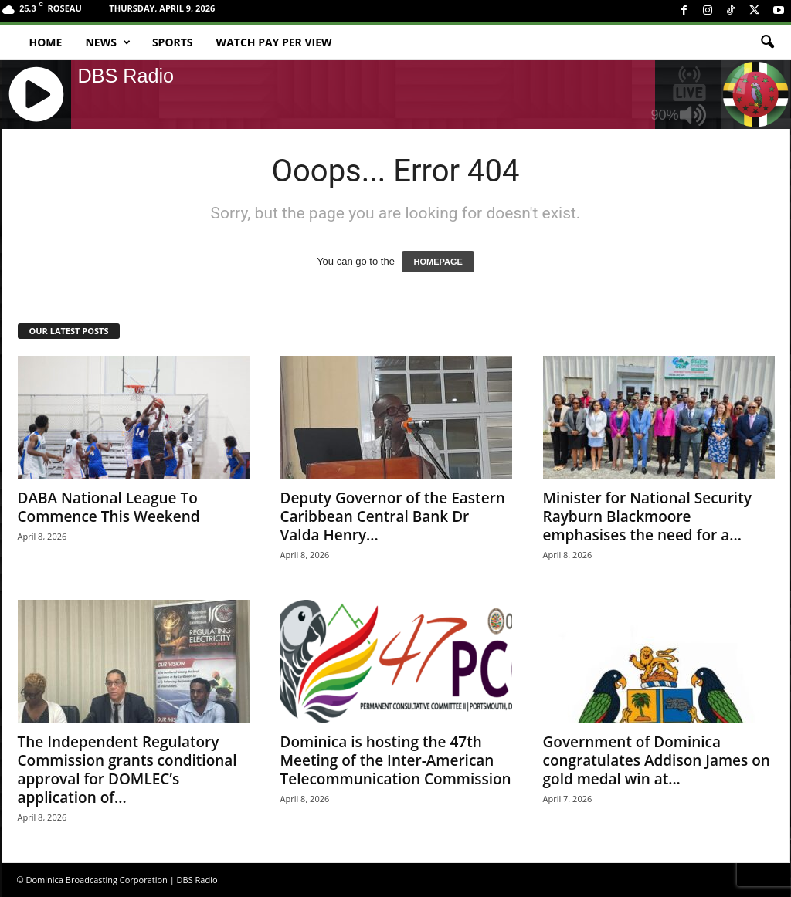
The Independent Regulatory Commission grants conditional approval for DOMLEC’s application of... (127, 769)
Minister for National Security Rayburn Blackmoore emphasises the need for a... (647, 516)
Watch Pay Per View (274, 42)
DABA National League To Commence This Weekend (109, 507)
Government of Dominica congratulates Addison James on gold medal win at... (656, 760)
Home (46, 42)
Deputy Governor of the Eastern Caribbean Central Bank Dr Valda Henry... (392, 516)
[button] (767, 42)
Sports (172, 42)
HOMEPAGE (437, 261)
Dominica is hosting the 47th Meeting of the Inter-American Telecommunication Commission (395, 760)
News (107, 42)
